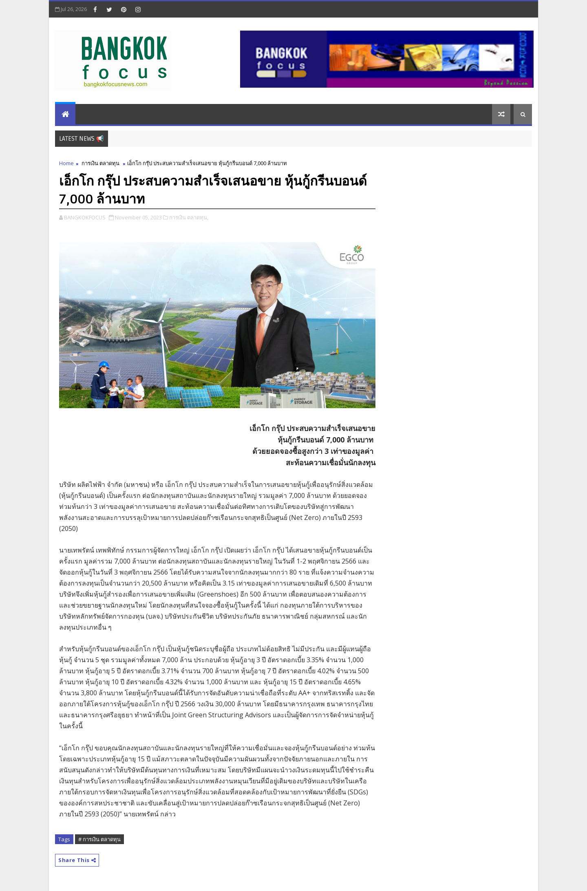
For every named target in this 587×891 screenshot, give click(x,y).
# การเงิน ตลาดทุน (99, 839)
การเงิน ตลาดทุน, (188, 217)
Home (66, 163)
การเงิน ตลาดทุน (100, 163)
